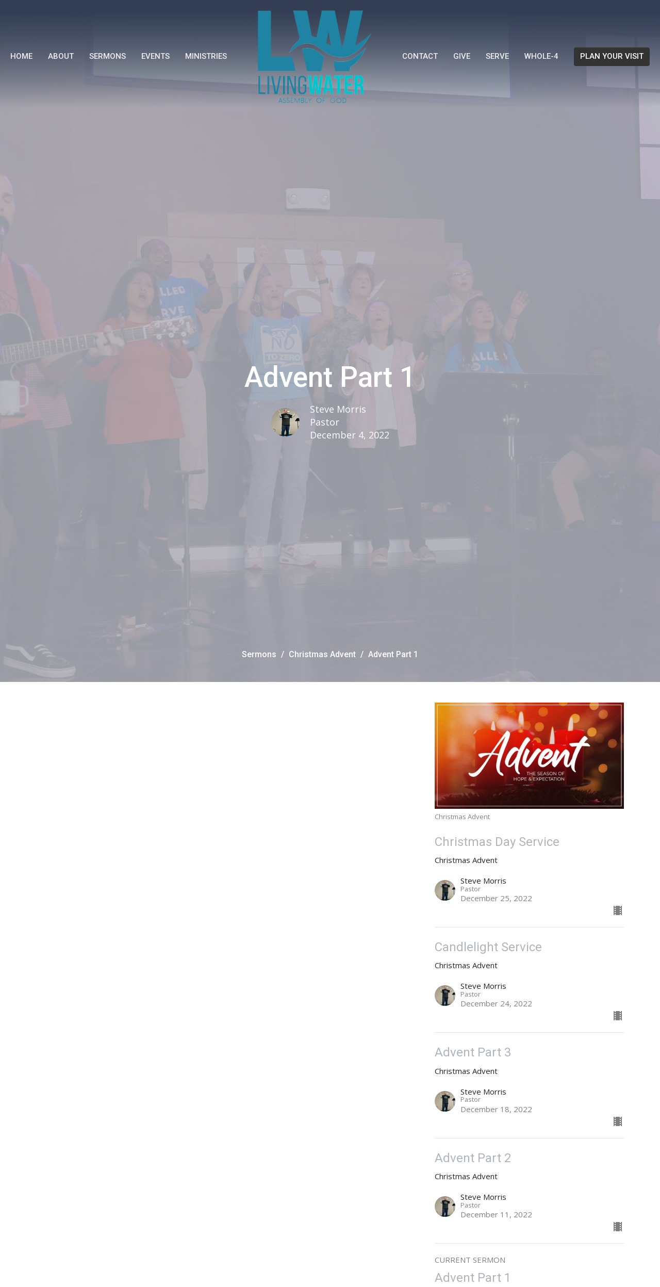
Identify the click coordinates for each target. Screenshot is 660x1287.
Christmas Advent (322, 654)
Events (155, 56)
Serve (497, 56)
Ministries (206, 56)
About (61, 56)
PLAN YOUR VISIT (612, 56)
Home (21, 56)
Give (461, 56)
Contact (420, 56)
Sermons (107, 56)
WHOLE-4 (541, 56)
